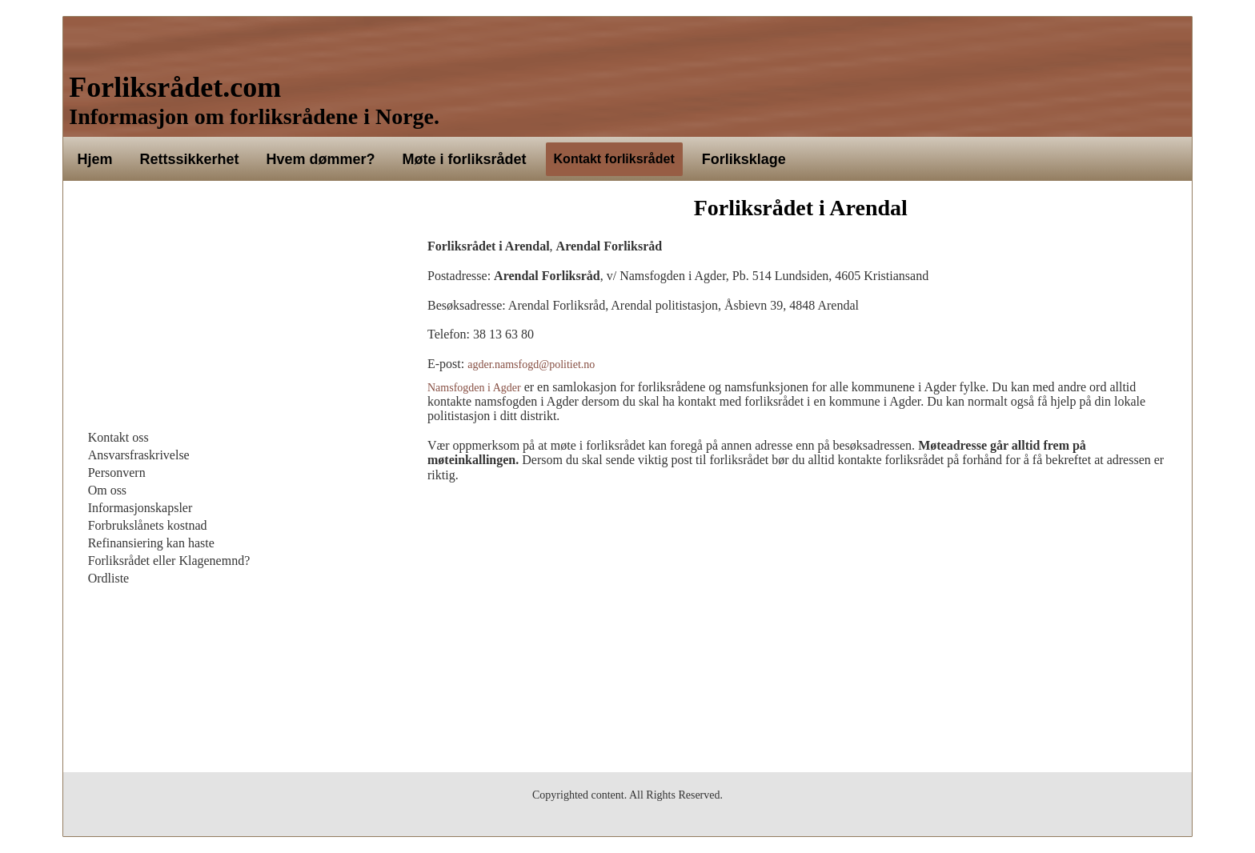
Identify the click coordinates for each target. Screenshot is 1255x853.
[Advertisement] (237, 309)
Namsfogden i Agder (474, 388)
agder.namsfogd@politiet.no (531, 364)
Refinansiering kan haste (151, 543)
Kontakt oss (118, 437)
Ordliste (109, 578)
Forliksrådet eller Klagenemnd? (169, 560)
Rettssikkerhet (189, 159)
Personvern (117, 472)
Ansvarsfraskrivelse (139, 455)
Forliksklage (744, 159)
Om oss (107, 490)
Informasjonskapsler (140, 508)
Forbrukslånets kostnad (147, 525)
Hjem (94, 159)
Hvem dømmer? (320, 159)
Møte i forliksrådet (465, 159)
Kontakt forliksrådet (614, 159)
